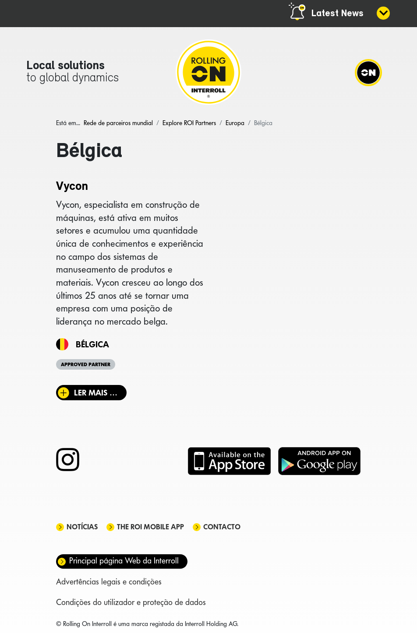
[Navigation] (368, 72)
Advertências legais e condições (109, 581)
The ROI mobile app (150, 527)
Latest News (337, 14)
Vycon (72, 187)
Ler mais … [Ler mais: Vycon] (95, 393)
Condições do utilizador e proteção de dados (131, 602)
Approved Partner (85, 364)
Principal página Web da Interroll (124, 560)
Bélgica (92, 344)
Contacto (221, 527)
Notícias (82, 527)
